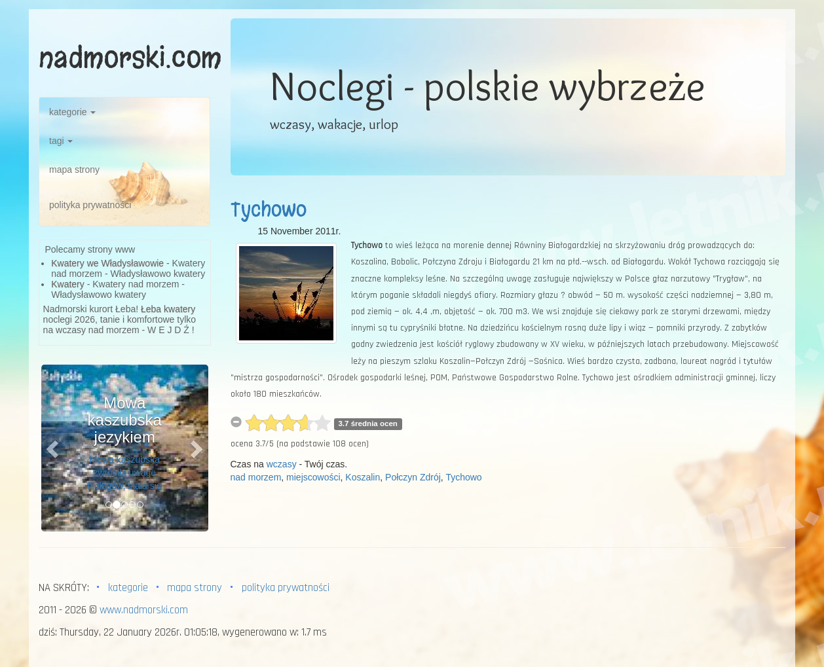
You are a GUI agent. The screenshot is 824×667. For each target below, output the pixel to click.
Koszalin (362, 477)
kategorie (72, 112)
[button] (53, 448)
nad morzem (256, 477)
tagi (61, 140)
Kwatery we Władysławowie (107, 263)
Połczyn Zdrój (413, 477)
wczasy (282, 464)
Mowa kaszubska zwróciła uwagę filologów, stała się (125, 472)
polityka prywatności (90, 205)
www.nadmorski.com (144, 610)
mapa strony (74, 169)
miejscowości (313, 477)
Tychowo (269, 209)
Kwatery (67, 284)
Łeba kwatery (168, 309)
